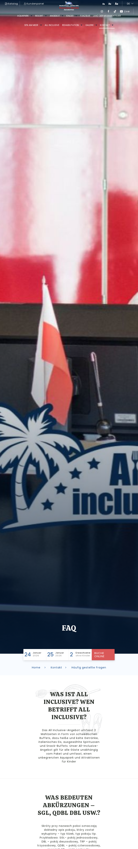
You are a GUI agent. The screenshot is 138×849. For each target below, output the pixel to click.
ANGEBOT (55, 15)
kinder (70, 15)
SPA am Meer (31, 25)
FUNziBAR (85, 15)
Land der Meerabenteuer (107, 15)
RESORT (39, 15)
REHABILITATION (70, 25)
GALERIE (89, 25)
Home (39, 667)
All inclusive (52, 25)
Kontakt (105, 25)
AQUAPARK (23, 15)
